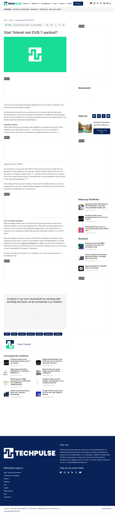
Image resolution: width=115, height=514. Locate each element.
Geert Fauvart (37, 25)
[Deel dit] (52, 25)
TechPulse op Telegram (12, 475)
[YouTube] (108, 116)
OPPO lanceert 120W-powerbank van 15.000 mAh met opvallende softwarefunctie (20, 381)
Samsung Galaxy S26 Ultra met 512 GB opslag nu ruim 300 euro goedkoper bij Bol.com (96, 206)
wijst (12, 223)
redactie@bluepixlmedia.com (77, 462)
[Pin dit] (64, 25)
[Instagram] (94, 3)
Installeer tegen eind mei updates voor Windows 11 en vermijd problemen (52, 381)
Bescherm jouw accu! (102, 131)
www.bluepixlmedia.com (12, 511)
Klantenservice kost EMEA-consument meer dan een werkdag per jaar (95, 245)
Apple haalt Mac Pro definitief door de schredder (96, 267)
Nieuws (10, 25)
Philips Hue (44, 9)
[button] (29, 3)
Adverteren (7, 497)
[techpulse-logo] (13, 3)
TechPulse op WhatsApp (21, 9)
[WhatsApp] (98, 3)
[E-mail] (47, 25)
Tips (5, 485)
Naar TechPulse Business (12, 472)
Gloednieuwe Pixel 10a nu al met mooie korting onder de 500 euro (96, 228)
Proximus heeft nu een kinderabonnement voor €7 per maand (20, 361)
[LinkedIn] (104, 3)
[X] (101, 3)
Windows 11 (35, 9)
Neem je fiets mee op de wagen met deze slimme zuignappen (51, 371)
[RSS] (107, 3)
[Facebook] (91, 3)
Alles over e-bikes (55, 9)
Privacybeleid (106, 508)
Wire (5, 494)
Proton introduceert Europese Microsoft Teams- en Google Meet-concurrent (96, 256)
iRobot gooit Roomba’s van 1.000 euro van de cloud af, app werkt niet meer (52, 361)
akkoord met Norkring (29, 243)
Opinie (6, 488)
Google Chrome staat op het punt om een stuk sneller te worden (52, 392)
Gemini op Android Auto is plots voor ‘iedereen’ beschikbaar (20, 392)
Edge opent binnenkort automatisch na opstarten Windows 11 (19, 371)
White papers (8, 491)
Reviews (7, 482)
